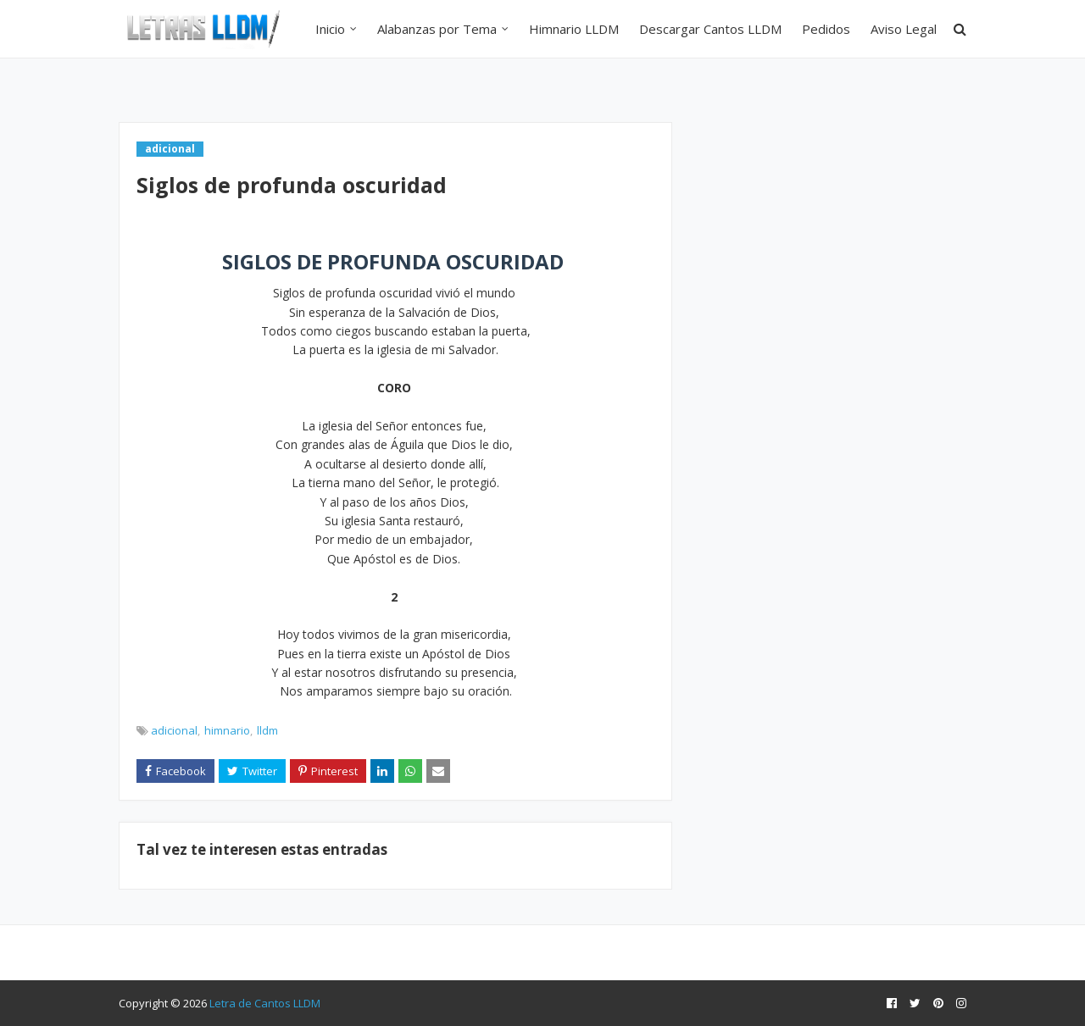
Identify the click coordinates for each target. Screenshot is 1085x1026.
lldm (267, 730)
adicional (174, 730)
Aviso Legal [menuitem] (904, 28)
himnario (227, 730)
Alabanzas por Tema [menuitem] (437, 28)
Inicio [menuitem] (330, 28)
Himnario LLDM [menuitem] (574, 28)
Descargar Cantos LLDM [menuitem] (710, 28)
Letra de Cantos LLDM (264, 1003)
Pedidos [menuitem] (826, 28)
